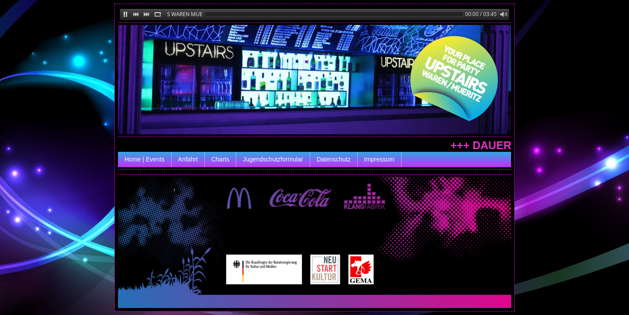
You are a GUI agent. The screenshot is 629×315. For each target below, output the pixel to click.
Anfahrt (188, 159)
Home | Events (144, 159)
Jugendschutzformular (273, 159)
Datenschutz (334, 159)
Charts (220, 159)
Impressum (379, 159)
